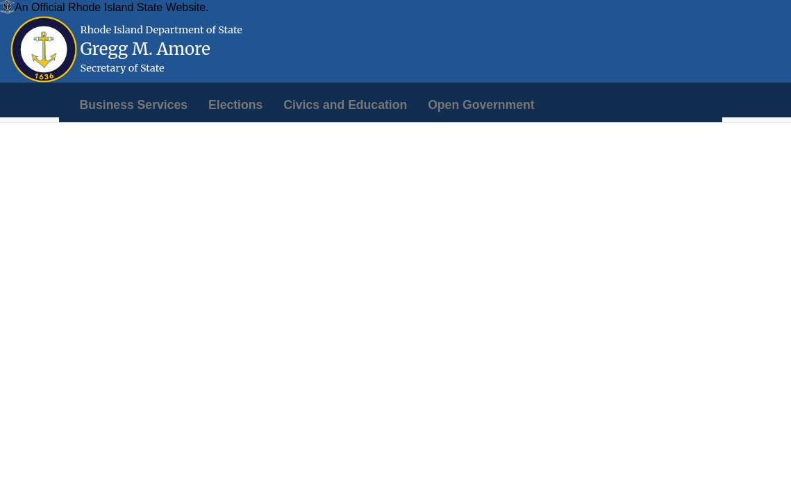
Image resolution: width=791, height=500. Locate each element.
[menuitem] (134, 105)
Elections (235, 105)
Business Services (134, 105)
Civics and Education (345, 105)
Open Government (481, 105)
